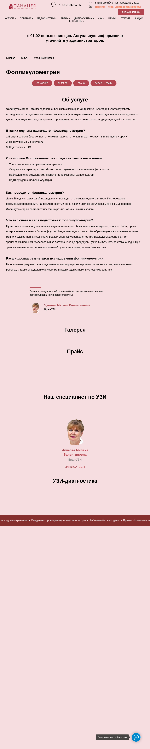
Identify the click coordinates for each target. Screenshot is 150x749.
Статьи (125, 18)
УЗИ (100, 18)
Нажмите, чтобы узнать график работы (118, 7)
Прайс (81, 83)
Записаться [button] (75, 516)
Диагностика (83, 18)
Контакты (75, 21)
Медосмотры (46, 18)
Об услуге (42, 83)
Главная (10, 58)
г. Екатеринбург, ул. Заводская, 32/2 (117, 2)
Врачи (64, 18)
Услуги (9, 18)
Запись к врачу (103, 83)
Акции (139, 18)
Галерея (62, 83)
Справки (25, 18)
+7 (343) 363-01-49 (70, 4)
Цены (112, 18)
